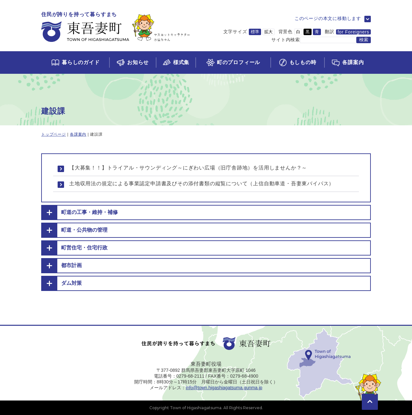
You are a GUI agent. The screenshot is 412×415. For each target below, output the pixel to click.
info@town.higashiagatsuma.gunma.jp (224, 387)
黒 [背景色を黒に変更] (307, 31)
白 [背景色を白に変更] (298, 31)
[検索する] (363, 40)
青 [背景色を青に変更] (317, 31)
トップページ (53, 134)
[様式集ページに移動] (176, 62)
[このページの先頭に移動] (370, 392)
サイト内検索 (285, 39)
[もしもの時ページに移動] (297, 62)
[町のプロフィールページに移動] (232, 62)
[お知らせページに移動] (132, 62)
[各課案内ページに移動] (347, 62)
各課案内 (78, 134)
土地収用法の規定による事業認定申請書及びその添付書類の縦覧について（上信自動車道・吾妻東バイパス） (201, 183)
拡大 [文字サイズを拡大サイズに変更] (268, 31)
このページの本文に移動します (328, 18)
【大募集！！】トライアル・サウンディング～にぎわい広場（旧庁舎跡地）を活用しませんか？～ (188, 167)
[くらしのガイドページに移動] (75, 62)
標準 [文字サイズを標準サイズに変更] (255, 31)
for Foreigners (353, 31)
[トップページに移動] (115, 27)
